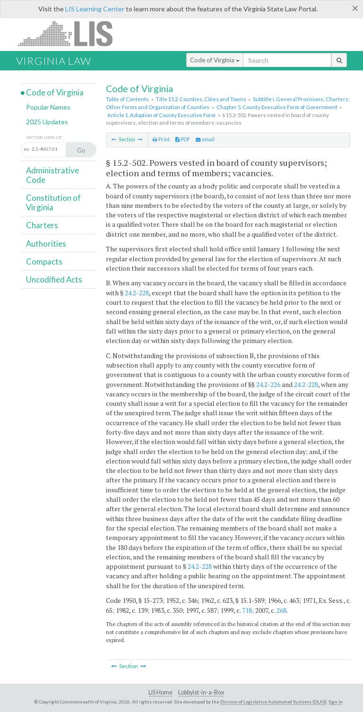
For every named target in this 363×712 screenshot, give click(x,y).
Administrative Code (52, 175)
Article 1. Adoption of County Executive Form (161, 115)
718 (247, 610)
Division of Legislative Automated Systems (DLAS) (273, 701)
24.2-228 (137, 292)
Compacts (44, 261)
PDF (182, 139)
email (205, 139)
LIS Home (160, 692)
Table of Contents (127, 99)
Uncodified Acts (54, 279)
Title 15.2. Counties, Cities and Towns (201, 99)
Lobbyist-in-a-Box (201, 692)
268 (281, 610)
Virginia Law (53, 60)
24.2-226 (268, 384)
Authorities (46, 244)
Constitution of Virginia (53, 202)
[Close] (355, 8)
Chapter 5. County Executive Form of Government (276, 107)
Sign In (335, 701)
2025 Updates (47, 122)
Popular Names (48, 107)
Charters (42, 225)
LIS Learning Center (94, 9)
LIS (70, 33)
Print (161, 139)
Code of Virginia (215, 60)
